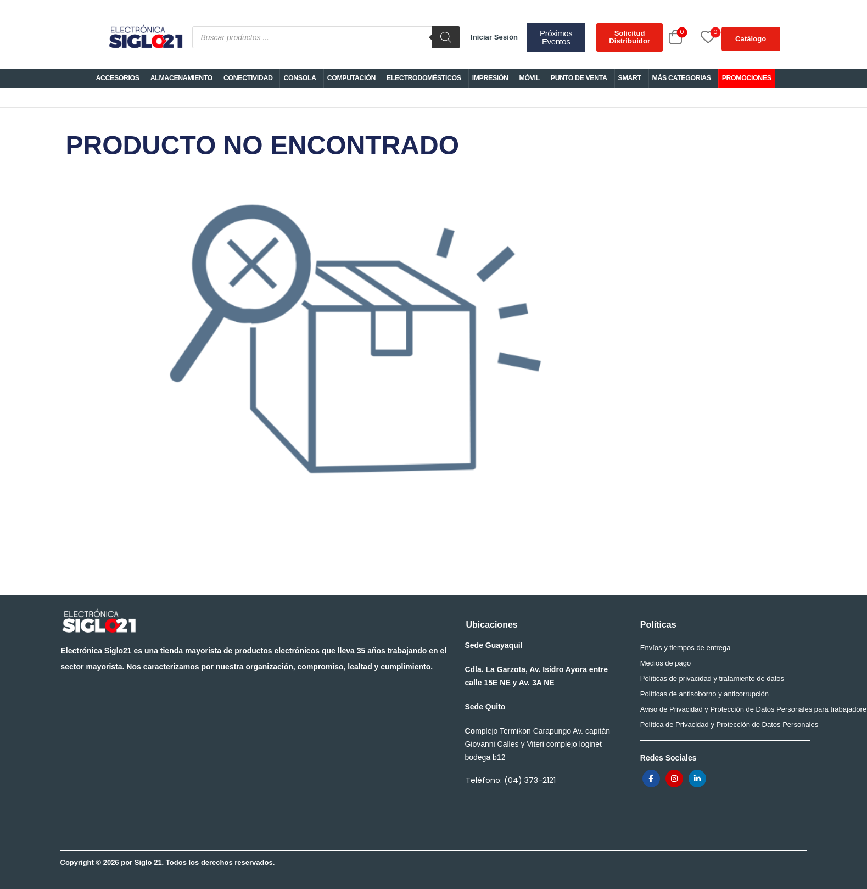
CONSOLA (299, 78)
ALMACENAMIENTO (181, 78)
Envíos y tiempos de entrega (685, 648)
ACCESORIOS (117, 78)
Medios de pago (665, 663)
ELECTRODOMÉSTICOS (424, 78)
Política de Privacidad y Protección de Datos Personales (721, 724)
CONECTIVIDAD (248, 78)
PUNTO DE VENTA (579, 78)
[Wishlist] (696, 37)
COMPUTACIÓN (351, 78)
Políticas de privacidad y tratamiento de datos (712, 678)
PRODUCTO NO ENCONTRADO (355, 339)
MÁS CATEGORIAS (681, 78)
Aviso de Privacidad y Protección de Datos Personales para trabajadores (721, 709)
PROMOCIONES (746, 78)
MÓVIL (529, 78)
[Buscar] (446, 37)
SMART (629, 78)
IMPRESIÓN (490, 78)
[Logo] (144, 37)
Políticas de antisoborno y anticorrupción (704, 694)
